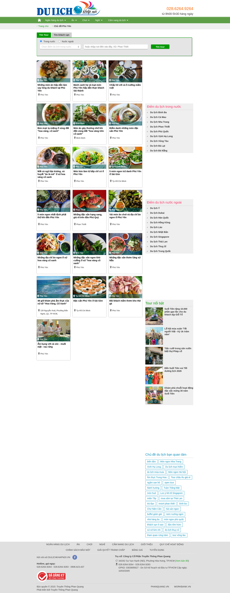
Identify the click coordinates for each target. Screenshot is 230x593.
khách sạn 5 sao (155, 524)
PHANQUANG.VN (160, 586)
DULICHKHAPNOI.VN (59, 557)
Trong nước (49, 41)
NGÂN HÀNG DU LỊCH (58, 544)
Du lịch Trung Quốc (160, 251)
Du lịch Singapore (159, 237)
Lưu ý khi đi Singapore (171, 493)
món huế (151, 493)
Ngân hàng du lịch (54, 20)
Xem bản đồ (182, 561)
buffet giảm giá (154, 514)
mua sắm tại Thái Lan (171, 498)
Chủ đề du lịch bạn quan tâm (165, 454)
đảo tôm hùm (174, 524)
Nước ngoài (67, 41)
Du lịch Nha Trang (159, 122)
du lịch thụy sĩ (172, 530)
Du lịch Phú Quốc (159, 131)
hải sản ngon (172, 509)
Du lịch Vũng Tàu (159, 141)
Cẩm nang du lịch (117, 20)
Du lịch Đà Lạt (157, 146)
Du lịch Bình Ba (158, 112)
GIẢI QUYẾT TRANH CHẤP (111, 550)
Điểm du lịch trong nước (164, 106)
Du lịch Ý (155, 208)
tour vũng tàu (179, 535)
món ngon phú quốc (174, 519)
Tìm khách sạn (61, 35)
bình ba (183, 503)
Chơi (84, 20)
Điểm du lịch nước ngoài (164, 202)
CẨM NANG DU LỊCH (123, 544)
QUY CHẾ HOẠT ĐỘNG (172, 544)
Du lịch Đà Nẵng (158, 150)
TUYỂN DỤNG (157, 550)
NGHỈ (102, 544)
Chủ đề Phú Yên (62, 26)
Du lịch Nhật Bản (159, 232)
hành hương (153, 488)
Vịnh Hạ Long (154, 467)
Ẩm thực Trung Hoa (157, 477)
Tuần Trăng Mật (172, 488)
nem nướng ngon (175, 514)
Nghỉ (97, 20)
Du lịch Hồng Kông (160, 222)
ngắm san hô (153, 482)
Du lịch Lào (156, 227)
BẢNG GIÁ (137, 550)
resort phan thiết (167, 503)
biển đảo (151, 461)
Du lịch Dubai (157, 213)
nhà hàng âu (153, 519)
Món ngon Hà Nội (177, 472)
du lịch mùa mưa (155, 472)
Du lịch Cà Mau (158, 117)
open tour (169, 482)
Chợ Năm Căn (154, 509)
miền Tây (151, 498)
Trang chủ (43, 26)
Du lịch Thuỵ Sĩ (158, 246)
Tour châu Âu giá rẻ (181, 477)
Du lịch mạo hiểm (174, 467)
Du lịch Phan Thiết (160, 126)
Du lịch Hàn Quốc (159, 217)
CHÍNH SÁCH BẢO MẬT (78, 550)
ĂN (78, 544)
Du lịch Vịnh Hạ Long (161, 136)
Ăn (72, 20)
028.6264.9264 (180, 8)
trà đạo (150, 503)
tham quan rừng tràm (157, 535)
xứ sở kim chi (153, 530)
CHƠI (89, 544)
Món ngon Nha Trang (170, 461)
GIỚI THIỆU (147, 544)
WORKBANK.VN (182, 586)
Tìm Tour (44, 35)
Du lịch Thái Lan (158, 241)
